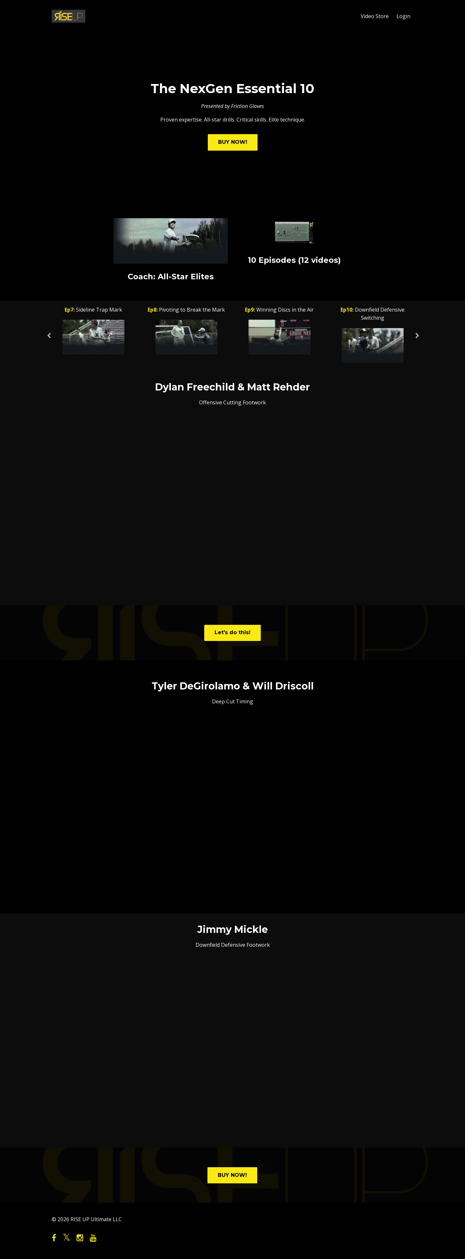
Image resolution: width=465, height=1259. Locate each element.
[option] (93, 332)
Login (403, 16)
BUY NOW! (232, 142)
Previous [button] (48, 339)
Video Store (375, 16)
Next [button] (416, 339)
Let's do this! (232, 632)
